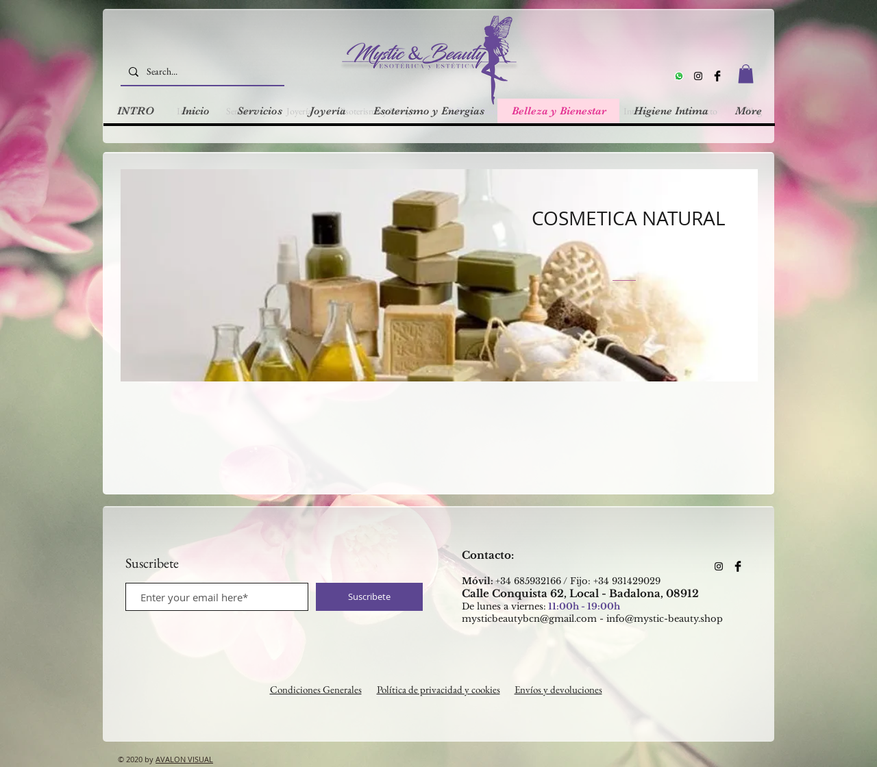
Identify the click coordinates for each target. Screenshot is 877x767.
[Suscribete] (369, 597)
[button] (746, 73)
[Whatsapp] (679, 76)
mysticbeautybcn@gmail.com (529, 619)
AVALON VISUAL (184, 759)
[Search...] (201, 71)
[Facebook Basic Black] (717, 76)
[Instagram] (698, 76)
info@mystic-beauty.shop (664, 619)
